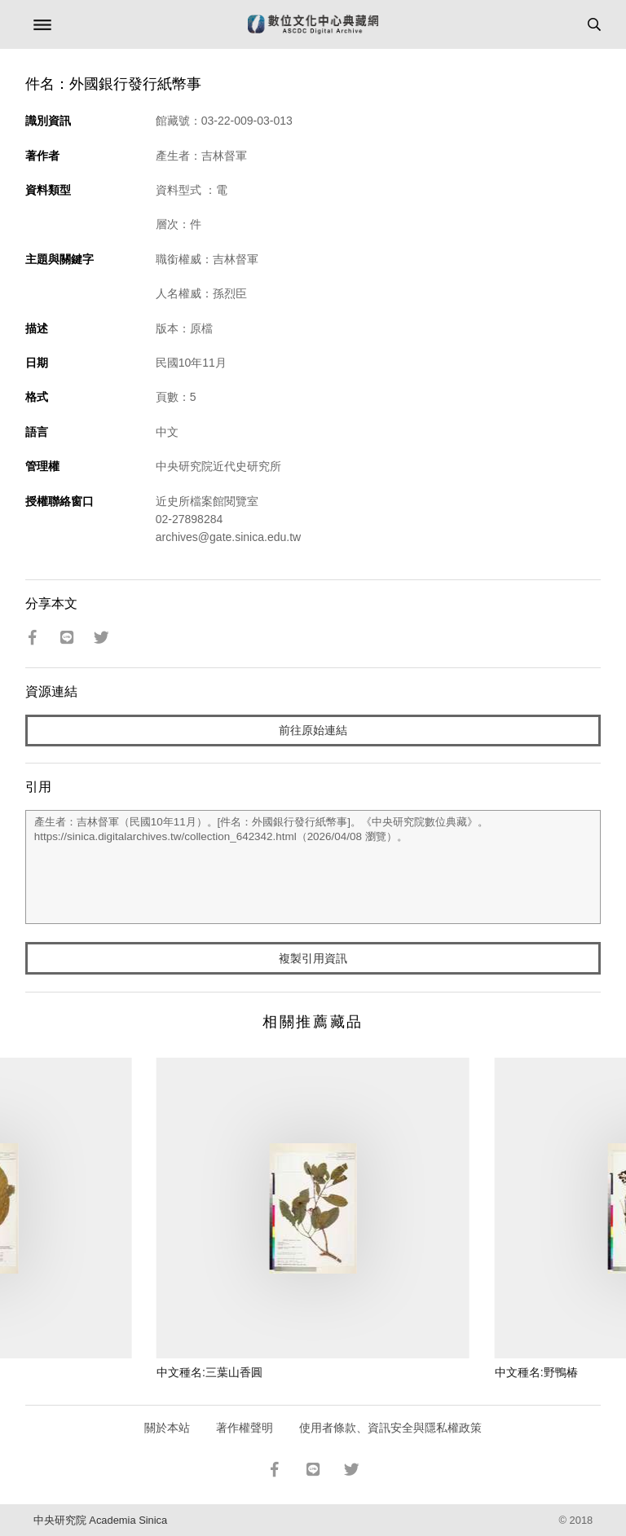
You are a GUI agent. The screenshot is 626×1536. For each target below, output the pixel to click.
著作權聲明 (244, 1427)
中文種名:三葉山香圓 (209, 1372)
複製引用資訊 (313, 958)
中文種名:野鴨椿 (536, 1372)
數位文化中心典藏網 (313, 24)
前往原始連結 (313, 730)
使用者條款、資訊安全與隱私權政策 (390, 1427)
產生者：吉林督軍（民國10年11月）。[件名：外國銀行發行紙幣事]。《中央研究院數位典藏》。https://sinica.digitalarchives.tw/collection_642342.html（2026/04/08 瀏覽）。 (313, 867)
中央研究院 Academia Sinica (100, 1520)
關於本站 (167, 1427)
